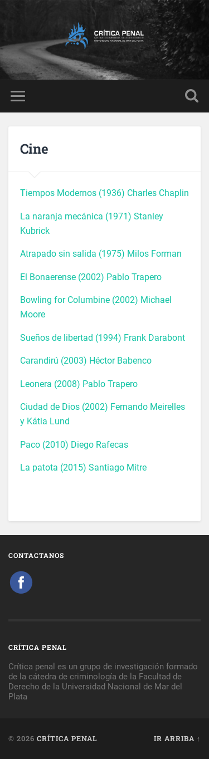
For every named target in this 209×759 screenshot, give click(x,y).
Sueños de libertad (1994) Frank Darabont (102, 337)
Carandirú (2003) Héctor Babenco (86, 360)
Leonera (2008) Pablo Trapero (79, 384)
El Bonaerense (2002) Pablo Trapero (91, 277)
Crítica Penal (67, 738)
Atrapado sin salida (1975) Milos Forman (101, 253)
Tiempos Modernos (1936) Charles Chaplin (104, 193)
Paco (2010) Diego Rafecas (74, 444)
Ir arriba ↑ (177, 738)
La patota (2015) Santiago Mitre (83, 467)
